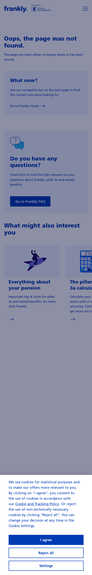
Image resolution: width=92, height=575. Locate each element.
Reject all (46, 553)
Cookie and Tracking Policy (37, 504)
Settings (46, 565)
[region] (46, 525)
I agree (46, 540)
